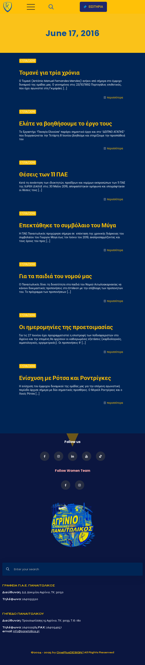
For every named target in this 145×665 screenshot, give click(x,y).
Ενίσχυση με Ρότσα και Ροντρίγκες (65, 378)
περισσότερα (115, 97)
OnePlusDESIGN (69, 652)
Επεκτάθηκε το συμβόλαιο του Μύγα (67, 225)
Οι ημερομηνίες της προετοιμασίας (66, 327)
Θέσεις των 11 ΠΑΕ (43, 174)
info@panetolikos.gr (26, 631)
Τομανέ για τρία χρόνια (49, 73)
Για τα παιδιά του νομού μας (55, 276)
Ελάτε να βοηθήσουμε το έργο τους (65, 124)
